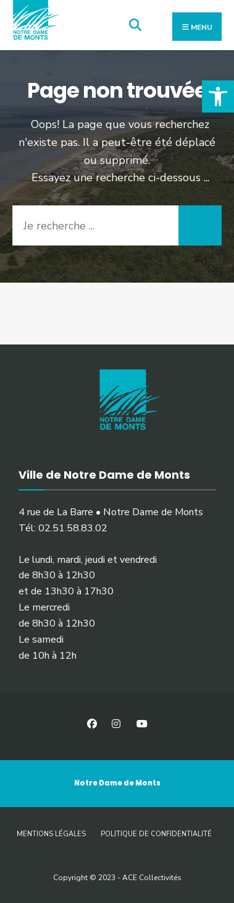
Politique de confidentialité (156, 834)
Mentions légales (51, 834)
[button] (218, 96)
